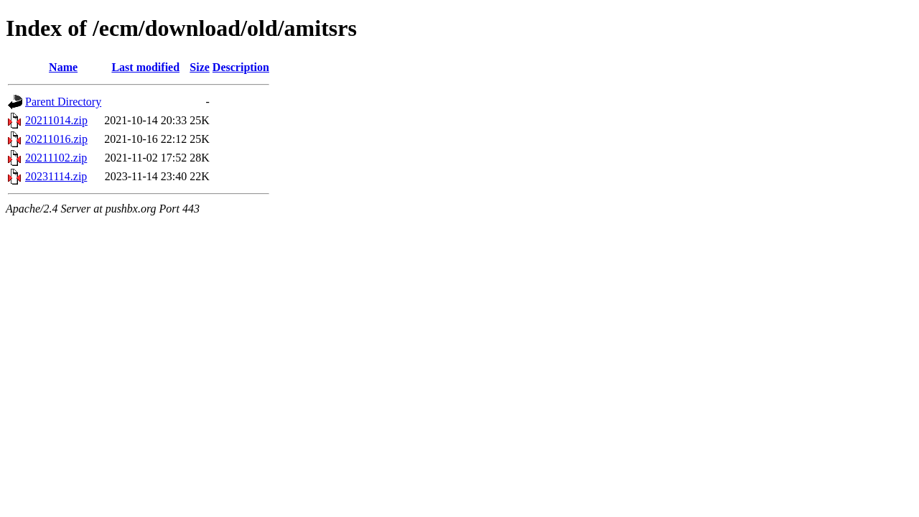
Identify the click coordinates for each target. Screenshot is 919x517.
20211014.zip (56, 120)
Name (63, 67)
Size (200, 67)
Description (241, 67)
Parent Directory (63, 102)
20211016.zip (56, 139)
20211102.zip (56, 158)
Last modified (145, 67)
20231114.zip (56, 176)
